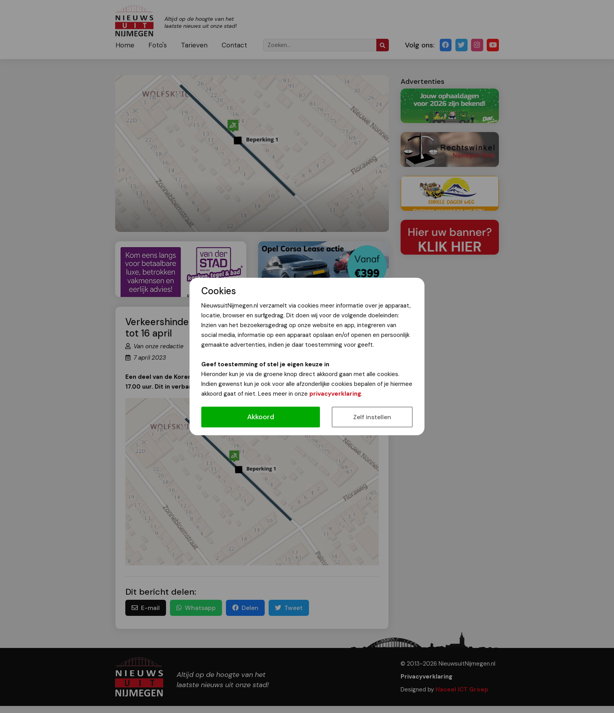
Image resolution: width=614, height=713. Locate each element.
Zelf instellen (372, 417)
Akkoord (260, 417)
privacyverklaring (335, 394)
